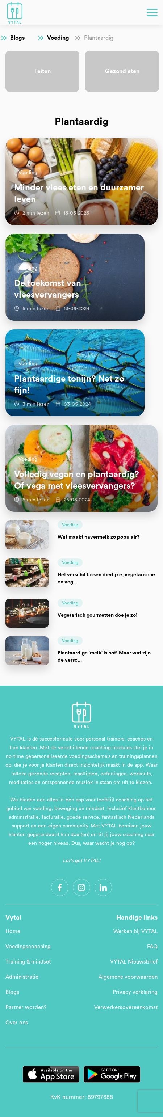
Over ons (16, 1022)
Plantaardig (98, 38)
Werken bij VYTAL (135, 931)
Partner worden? (26, 1007)
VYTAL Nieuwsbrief (134, 962)
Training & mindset (28, 962)
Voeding (58, 38)
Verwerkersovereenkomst (126, 1007)
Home (12, 931)
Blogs (17, 38)
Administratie (21, 977)
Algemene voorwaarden (128, 977)
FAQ (152, 946)
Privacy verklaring (135, 992)
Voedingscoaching (28, 946)
